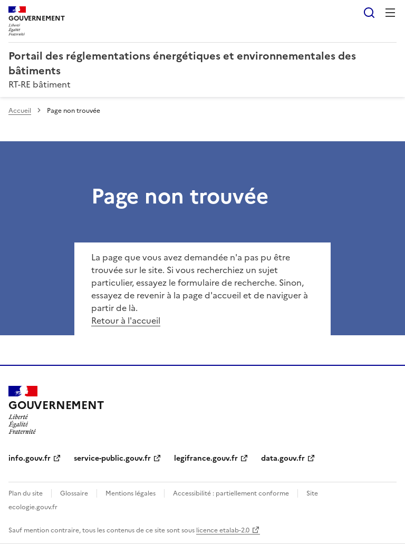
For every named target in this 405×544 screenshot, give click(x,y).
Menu (390, 12)
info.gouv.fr (29, 458)
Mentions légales (130, 493)
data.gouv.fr (283, 458)
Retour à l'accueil (125, 320)
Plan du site (25, 493)
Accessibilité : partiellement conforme (231, 493)
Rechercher (369, 12)
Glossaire (74, 493)
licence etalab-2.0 (222, 530)
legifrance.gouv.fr (206, 458)
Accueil (19, 110)
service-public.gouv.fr (112, 458)
